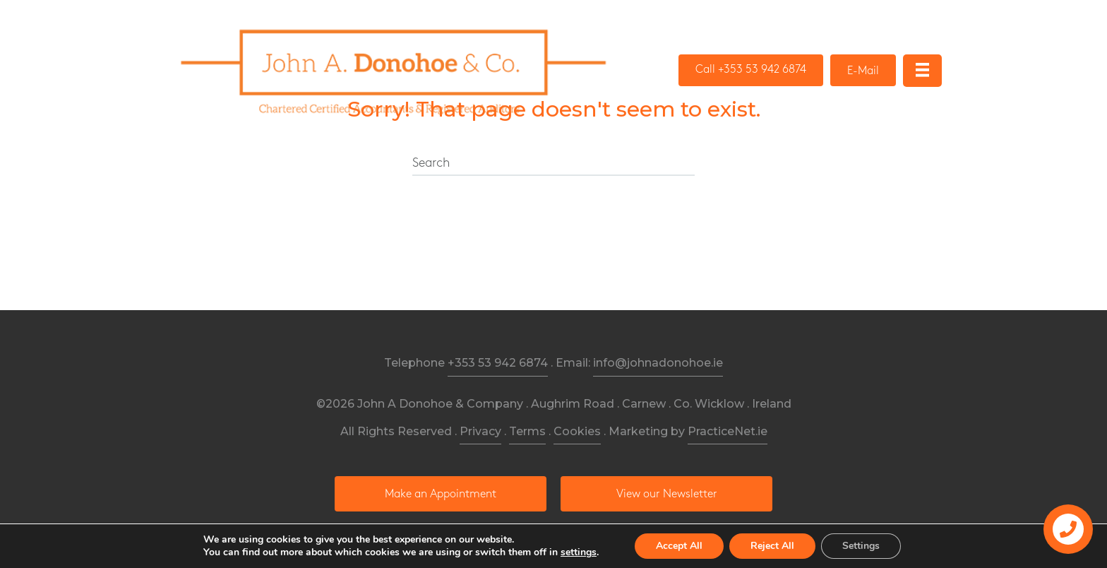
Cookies (577, 431)
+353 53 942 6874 (498, 362)
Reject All (772, 545)
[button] (750, 70)
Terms (527, 431)
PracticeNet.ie (727, 431)
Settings (861, 545)
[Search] (553, 164)
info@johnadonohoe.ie (658, 362)
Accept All (679, 545)
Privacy (480, 431)
